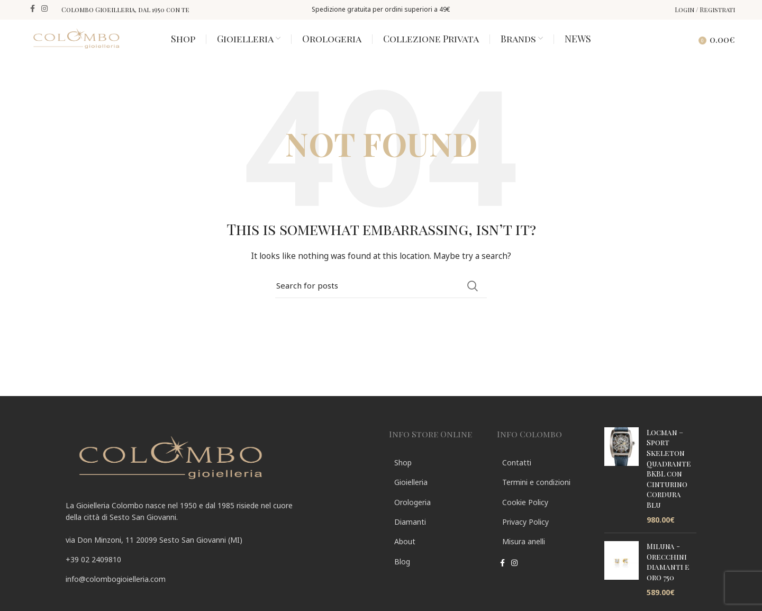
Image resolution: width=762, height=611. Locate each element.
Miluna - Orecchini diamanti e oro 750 (668, 573)
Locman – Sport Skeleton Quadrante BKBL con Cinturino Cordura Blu (669, 480)
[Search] (691, 44)
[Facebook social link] (32, 9)
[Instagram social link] (44, 9)
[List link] (219, 571)
